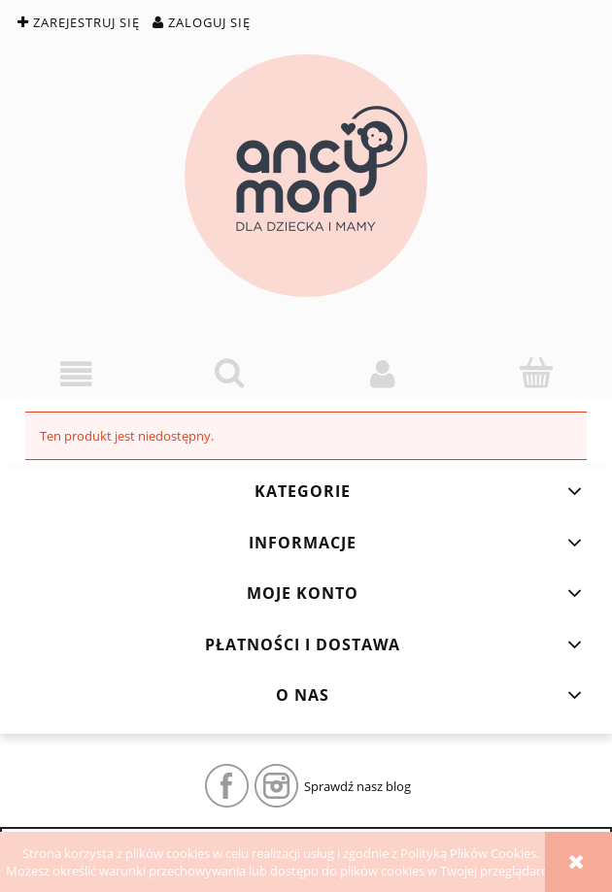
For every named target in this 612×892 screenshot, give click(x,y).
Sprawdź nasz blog (357, 786)
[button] (77, 374)
